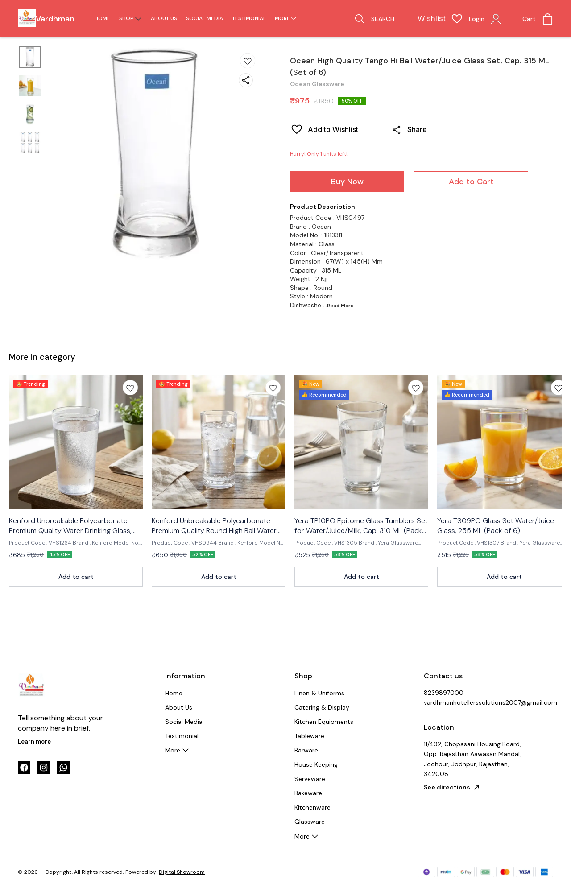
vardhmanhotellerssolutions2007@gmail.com (473, 702)
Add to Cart (471, 181)
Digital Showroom (182, 872)
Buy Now (347, 181)
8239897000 (443, 693)
